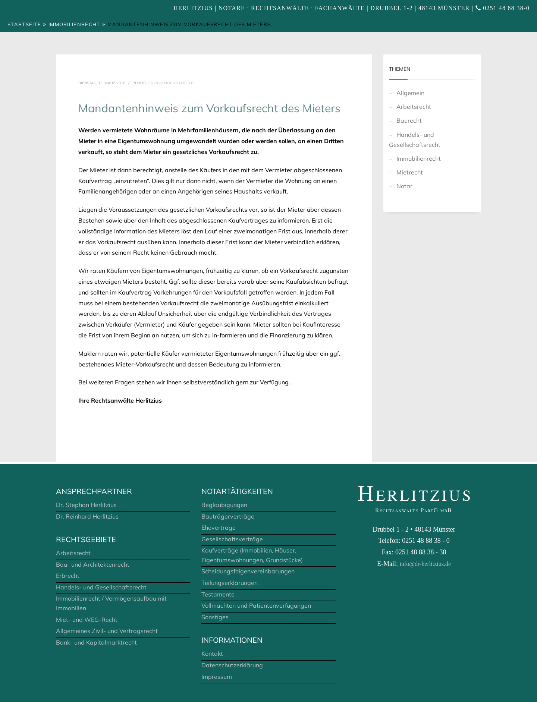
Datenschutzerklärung (232, 665)
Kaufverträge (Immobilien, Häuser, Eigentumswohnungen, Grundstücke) (252, 555)
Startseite (24, 24)
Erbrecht (67, 575)
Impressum (216, 676)
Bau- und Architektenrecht (92, 564)
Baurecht (409, 120)
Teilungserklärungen (229, 582)
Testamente (218, 594)
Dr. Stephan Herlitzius (86, 505)
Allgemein (410, 93)
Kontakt (212, 653)
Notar (404, 186)
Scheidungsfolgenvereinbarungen (248, 571)
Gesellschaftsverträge (232, 539)
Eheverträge (218, 527)
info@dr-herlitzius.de (425, 564)
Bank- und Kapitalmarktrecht (96, 642)
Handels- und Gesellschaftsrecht (414, 139)
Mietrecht (409, 172)
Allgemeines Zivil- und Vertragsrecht (107, 631)
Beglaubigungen (224, 505)
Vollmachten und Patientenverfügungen (256, 605)
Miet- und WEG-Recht (86, 619)
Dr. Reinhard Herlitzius (87, 516)
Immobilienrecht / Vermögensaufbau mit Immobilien (111, 603)
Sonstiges (215, 617)
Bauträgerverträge (227, 516)
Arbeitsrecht (413, 106)
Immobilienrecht (74, 24)
